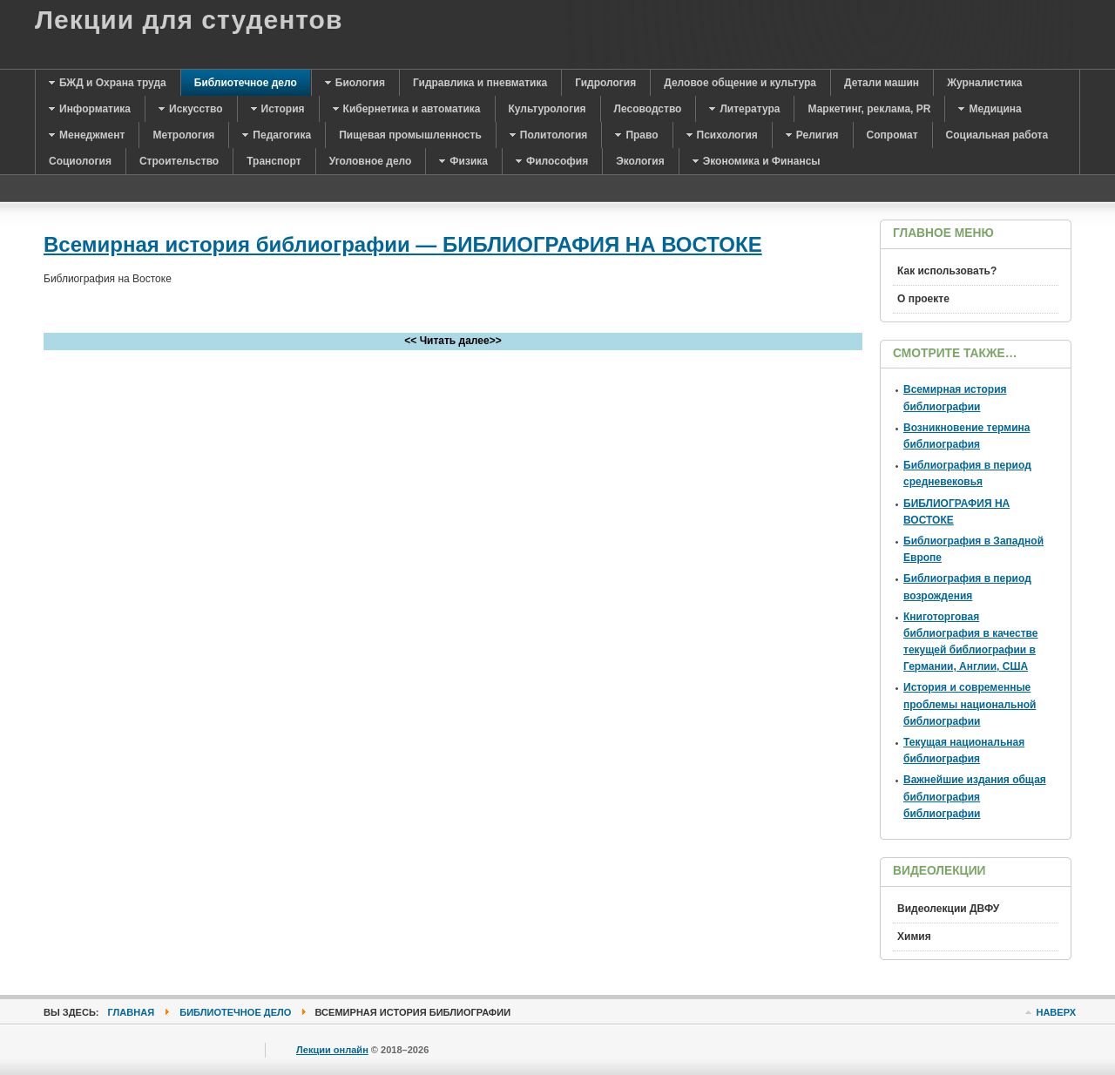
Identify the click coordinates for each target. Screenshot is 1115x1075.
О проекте (923, 299)
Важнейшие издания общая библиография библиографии (974, 796)
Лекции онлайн (332, 1050)
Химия (914, 936)
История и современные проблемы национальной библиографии (969, 704)
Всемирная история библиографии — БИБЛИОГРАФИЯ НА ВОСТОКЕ (403, 244)
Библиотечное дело (235, 1012)
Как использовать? (947, 271)
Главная (131, 1012)
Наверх (1056, 1012)
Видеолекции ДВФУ (948, 909)
